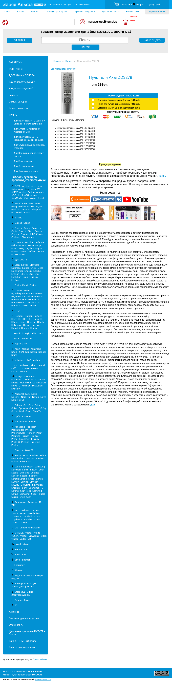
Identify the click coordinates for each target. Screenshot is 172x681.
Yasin (24, 554)
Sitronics (15, 487)
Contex (15, 234)
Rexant (30, 458)
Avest (41, 198)
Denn (31, 245)
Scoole (14, 472)
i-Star (17, 338)
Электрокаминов (20, 594)
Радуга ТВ (20, 575)
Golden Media (18, 302)
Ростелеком (21, 421)
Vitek (44, 535)
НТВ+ (17, 310)
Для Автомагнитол (24, 166)
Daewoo (19, 242)
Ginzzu (38, 293)
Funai (25, 285)
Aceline (26, 186)
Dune (22, 254)
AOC (13, 195)
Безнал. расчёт (133, 11)
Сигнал (18, 222)
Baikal (17, 203)
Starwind (37, 490)
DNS (13, 248)
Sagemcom (27, 466)
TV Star (23, 522)
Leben (33, 365)
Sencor (15, 475)
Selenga (35, 472)
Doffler (31, 251)
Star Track (25, 490)
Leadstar (23, 365)
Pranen (25, 436)
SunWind (25, 493)
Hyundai (15, 328)
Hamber (19, 316)
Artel (20, 195)
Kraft (14, 355)
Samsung (40, 466)
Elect (40, 267)
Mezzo (14, 382)
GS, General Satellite (22, 296)
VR (29, 539)
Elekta (25, 267)
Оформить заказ (157, 11)
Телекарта (20, 502)
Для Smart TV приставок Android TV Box (27, 130)
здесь (162, 175)
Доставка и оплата (111, 11)
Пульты (13, 114)
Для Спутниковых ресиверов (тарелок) (29, 146)
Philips (28, 429)
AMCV (14, 192)
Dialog (21, 248)
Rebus (43, 455)
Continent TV (28, 234)
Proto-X (15, 442)
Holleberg (16, 325)
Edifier (24, 264)
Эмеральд (20, 591)
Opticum (23, 408)
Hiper (23, 322)
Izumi (41, 333)
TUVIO (37, 519)
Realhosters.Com (43, 679)
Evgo (25, 277)
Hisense (31, 322)
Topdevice (16, 519)
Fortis (18, 285)
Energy (28, 271)
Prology (35, 439)
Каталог (21, 11)
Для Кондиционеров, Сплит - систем (29, 154)
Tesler (23, 513)
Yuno (17, 554)
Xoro (26, 549)
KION (21, 351)
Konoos (42, 351)
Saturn (33, 469)
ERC (23, 274)
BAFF (24, 203)
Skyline (24, 481)
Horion (26, 325)
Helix (36, 319)
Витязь (18, 217)
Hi (41, 319)
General (38, 296)
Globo (33, 305)
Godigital (16, 299)
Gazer (27, 290)
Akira (14, 189)
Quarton (19, 450)
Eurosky (34, 277)
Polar (39, 432)
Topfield (27, 516)
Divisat (14, 251)
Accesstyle (36, 186)
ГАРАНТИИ (15, 62)
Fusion (33, 285)
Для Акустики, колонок (26, 171)
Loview (34, 368)
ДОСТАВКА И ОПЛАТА (22, 75)
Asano (33, 195)
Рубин (32, 421)
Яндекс (19, 600)
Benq (14, 206)
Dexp (38, 245)
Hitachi (40, 322)
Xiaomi (18, 549)
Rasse (18, 455)
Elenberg (34, 264)
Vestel (23, 535)
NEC (27, 394)
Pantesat (31, 426)
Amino (31, 192)
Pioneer (31, 432)
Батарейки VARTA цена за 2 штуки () (119, 108)
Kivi (27, 351)
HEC (30, 319)
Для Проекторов (23, 161)
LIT (19, 368)
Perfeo (14, 445)
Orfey (43, 408)
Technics (25, 510)
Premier (35, 436)
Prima (14, 439)
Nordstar (26, 397)
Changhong (28, 237)
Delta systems (19, 245)
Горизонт (19, 565)
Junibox (36, 360)
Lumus (23, 371)
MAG (27, 379)
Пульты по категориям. (22, 647)
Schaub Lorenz (19, 478)
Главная (7, 11)
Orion (28, 411)
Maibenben (29, 376)
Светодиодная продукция (24, 618)
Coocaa (38, 231)
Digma (38, 248)
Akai (27, 189)
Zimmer (26, 559)
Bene (37, 203)
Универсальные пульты (27, 583)
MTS (33, 379)
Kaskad (25, 348)
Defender (40, 242)
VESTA (14, 535)
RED (13, 458)
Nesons (15, 397)
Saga (17, 466)
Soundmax (34, 487)
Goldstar (15, 305)
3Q (16, 605)
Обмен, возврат (18, 101)
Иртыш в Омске (40, 659)
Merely (41, 379)
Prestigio (35, 442)
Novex (35, 397)
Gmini (25, 305)
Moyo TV (15, 385)
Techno (35, 510)
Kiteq (14, 351)
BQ (12, 212)
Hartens (38, 316)
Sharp (31, 478)
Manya (18, 376)
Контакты (35, 11)
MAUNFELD (17, 379)
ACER (17, 186)
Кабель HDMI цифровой (22, 640)
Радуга (30, 575)
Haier (14, 319)
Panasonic (20, 426)
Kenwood (36, 348)
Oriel (21, 411)
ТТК (13, 505)
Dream (40, 251)
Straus (14, 493)
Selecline (24, 472)
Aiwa (20, 189)
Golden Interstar (30, 299)
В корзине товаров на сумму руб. (141, 4)
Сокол (27, 222)
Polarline (15, 436)
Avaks (33, 198)
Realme (34, 455)
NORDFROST (17, 400)
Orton (14, 411)
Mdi (22, 382)
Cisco (30, 231)
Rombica (40, 458)
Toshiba (28, 519)
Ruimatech (25, 461)
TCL (17, 510)
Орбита (19, 416)
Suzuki (14, 497)
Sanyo (25, 469)
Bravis (27, 212)
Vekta (37, 532)
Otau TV (37, 411)
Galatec (19, 290)
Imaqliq (26, 333)
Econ (17, 264)
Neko (34, 394)
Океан (28, 416)
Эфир (30, 591)
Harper (28, 316)
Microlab (26, 385)
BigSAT (40, 206)
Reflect (21, 458)
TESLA (14, 513)
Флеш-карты (16, 624)
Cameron (36, 228)
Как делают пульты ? (21, 88)
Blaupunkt (37, 209)
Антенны (14, 611)
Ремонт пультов (18, 108)
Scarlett (33, 475)
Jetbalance (19, 360)
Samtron (16, 469)
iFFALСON (27, 338)
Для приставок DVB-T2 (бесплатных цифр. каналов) (29, 138)
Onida (37, 405)
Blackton (16, 209)
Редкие (15, 578)
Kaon (17, 348)
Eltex (33, 267)
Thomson (16, 516)
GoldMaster (34, 302)
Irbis (34, 333)
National (19, 394)
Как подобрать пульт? (57, 11)
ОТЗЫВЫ (19, 40)
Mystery (15, 388)
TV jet (14, 522)
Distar (23, 251)
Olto (31, 405)
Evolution (16, 277)
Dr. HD (14, 254)
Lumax (14, 371)
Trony (36, 516)
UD (16, 527)
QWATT (29, 450)
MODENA (30, 382)
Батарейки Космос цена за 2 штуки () (119, 100)
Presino (25, 442)
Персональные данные (84, 11)
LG (15, 365)
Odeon (18, 405)
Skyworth (26, 484)
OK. (25, 405)
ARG (26, 195)
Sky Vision (37, 484)
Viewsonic (34, 535)
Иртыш (19, 570)
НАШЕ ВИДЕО (152, 40)
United (23, 527)
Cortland (15, 237)
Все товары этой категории (63, 69)
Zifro (17, 559)
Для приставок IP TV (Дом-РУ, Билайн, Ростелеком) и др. (30, 122)
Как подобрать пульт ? (22, 81)
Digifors (30, 248)
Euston (15, 280)
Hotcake (36, 325)
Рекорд (39, 575)
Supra (42, 493)
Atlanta (40, 192)
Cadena (18, 228)
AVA (26, 198)
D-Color (29, 242)
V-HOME (19, 532)
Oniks (14, 408)
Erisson (15, 274)
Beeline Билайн (26, 206)
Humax (25, 328)
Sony (24, 487)
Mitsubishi (37, 385)
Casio (14, 231)
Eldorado (16, 267)
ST (43, 487)
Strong (15, 490)
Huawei (34, 328)
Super (34, 493)
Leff (13, 368)
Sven (28, 497)
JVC (29, 360)
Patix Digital (17, 429)
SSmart (15, 481)
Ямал (27, 600)
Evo (37, 274)
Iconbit (17, 333)
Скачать (13, 95)
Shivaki (39, 478)
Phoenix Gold (18, 432)
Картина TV (21, 343)
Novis (43, 397)
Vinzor (14, 539)
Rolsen (14, 461)
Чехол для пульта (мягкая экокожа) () (119, 104)
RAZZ (26, 455)
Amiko (22, 192)
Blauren (26, 209)
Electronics (17, 271)
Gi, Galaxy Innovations (22, 293)
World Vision (22, 544)
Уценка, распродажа (22, 586)
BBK (31, 203)
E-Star (30, 274)
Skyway (15, 484)
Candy (27, 228)
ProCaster (24, 439)
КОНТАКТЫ (16, 68)
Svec (22, 497)
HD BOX (22, 319)
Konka (33, 351)
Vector (28, 532)
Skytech (34, 481)
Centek (22, 231)
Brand (19, 212)
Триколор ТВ (34, 502)
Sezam (24, 475)
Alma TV (35, 189)
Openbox (34, 408)
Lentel (41, 365)
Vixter (23, 539)
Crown (39, 234)
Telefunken (34, 513)
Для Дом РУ (21, 259)
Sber (41, 469)
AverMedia (16, 198)
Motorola (41, 382)
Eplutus (37, 271)
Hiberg (14, 322)
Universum (34, 527)
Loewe (26, 368)
